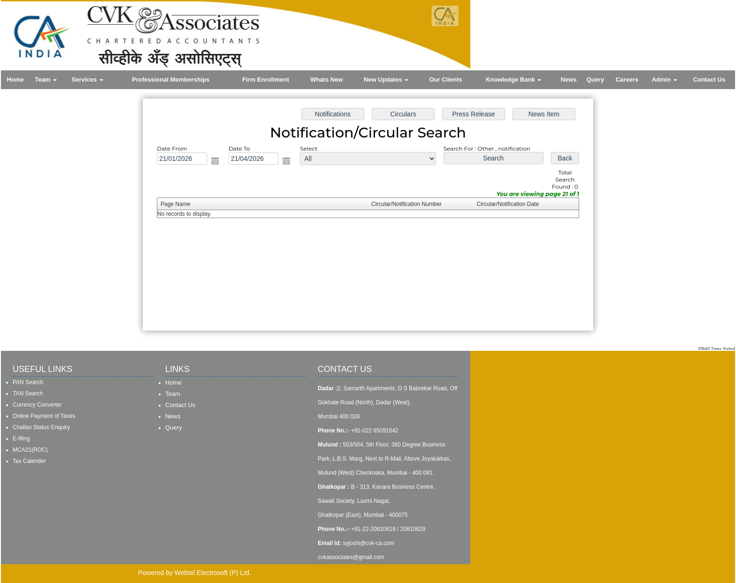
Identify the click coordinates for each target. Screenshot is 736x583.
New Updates (386, 79)
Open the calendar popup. (221, 163)
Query (595, 79)
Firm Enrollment (265, 79)
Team (46, 79)
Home (15, 79)
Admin (664, 79)
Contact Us (709, 79)
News (568, 79)
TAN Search (28, 393)
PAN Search (28, 382)
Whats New (326, 79)
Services (87, 79)
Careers (627, 79)
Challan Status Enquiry (41, 427)
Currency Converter (37, 404)
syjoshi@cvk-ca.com (368, 543)
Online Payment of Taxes (44, 416)
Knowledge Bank (513, 79)
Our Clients (445, 79)
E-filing (21, 438)
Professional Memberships (170, 79)
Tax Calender (29, 461)
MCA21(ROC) (30, 450)
